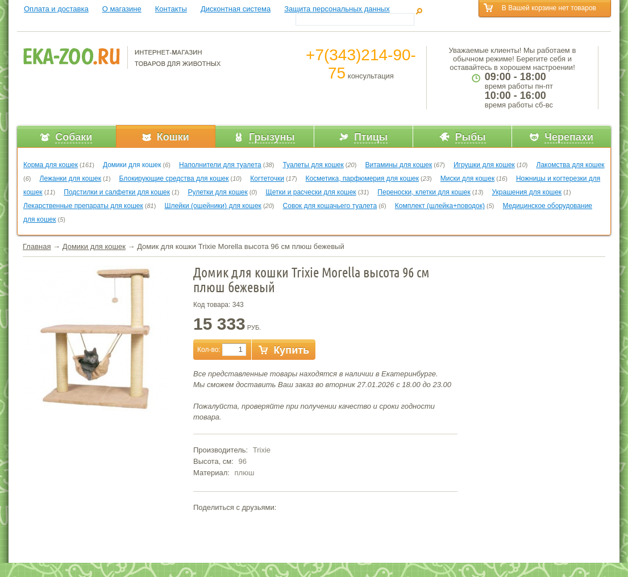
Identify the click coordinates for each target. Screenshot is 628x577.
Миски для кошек (467, 178)
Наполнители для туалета (220, 165)
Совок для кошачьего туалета (330, 206)
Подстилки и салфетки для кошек (117, 192)
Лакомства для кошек (570, 165)
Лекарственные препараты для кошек (83, 206)
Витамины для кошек (398, 165)
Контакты (171, 9)
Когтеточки (267, 178)
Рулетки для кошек (218, 192)
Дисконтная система (236, 9)
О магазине (122, 9)
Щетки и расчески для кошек (310, 192)
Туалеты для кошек (312, 165)
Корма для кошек (50, 165)
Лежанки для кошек (70, 178)
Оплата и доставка (56, 9)
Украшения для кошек (527, 192)
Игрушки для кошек (484, 165)
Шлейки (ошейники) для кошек (212, 206)
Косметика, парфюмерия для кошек (362, 178)
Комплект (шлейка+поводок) (440, 206)
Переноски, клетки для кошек (423, 192)
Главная (37, 246)
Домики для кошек (132, 165)
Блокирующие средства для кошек (174, 178)
